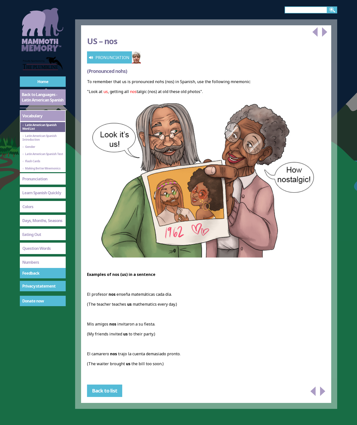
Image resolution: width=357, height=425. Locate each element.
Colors (27, 206)
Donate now (33, 301)
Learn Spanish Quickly (41, 193)
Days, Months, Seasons (42, 220)
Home (42, 81)
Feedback (30, 273)
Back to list (104, 390)
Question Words (36, 248)
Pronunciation (34, 179)
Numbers (30, 262)
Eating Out (31, 234)
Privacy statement (39, 286)
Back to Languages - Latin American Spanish (42, 97)
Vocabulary (32, 116)
